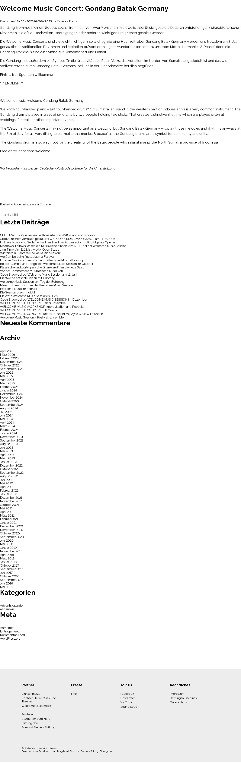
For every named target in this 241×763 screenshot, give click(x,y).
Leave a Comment (41, 204)
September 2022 (12, 472)
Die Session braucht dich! (17, 292)
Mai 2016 (6, 587)
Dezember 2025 (11, 362)
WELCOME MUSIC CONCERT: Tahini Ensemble (33, 303)
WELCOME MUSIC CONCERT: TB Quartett (30, 310)
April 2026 (7, 351)
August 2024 (9, 408)
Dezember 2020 (11, 526)
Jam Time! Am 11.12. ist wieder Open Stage (29, 249)
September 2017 (11, 569)
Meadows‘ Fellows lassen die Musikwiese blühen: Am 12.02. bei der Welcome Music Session (63, 246)
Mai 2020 (6, 544)
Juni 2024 (6, 415)
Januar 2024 (8, 433)
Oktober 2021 (9, 505)
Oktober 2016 (9, 576)
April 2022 (7, 487)
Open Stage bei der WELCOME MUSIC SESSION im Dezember (43, 299)
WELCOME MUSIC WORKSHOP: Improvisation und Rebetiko (42, 307)
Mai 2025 (6, 376)
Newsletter (127, 698)
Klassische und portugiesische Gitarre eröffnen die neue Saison (43, 267)
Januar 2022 (8, 494)
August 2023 (9, 444)
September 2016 (11, 580)
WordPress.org (10, 638)
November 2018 (11, 551)
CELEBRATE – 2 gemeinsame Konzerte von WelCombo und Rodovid (48, 235)
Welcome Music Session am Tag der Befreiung (32, 281)
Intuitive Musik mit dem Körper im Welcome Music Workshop (42, 260)
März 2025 (7, 383)
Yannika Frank (67, 21)
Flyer (74, 693)
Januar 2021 (8, 522)
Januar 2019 (8, 547)
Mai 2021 (6, 508)
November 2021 (11, 501)
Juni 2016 (6, 583)
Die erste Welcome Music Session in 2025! (29, 296)
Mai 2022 (6, 483)
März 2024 (7, 426)
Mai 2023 (6, 451)
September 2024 (12, 405)
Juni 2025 (6, 372)
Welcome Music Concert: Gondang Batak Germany (84, 8)
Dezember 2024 (11, 394)
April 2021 (7, 512)
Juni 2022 (6, 480)
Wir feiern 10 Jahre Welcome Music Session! (30, 253)
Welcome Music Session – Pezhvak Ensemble (32, 317)
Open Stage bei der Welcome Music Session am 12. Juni (38, 274)
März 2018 (7, 558)
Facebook (127, 693)
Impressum (177, 693)
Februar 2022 (9, 490)
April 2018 (7, 555)
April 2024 (7, 422)
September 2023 (12, 440)
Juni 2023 (6, 447)
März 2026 (7, 354)
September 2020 (12, 537)
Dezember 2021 (11, 497)
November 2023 (11, 437)
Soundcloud (128, 706)
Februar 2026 (9, 358)
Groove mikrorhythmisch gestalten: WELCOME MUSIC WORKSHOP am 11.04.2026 (57, 239)
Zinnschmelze (31, 693)
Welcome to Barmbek (36, 706)
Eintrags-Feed (10, 631)
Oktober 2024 (9, 401)
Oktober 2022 (9, 469)
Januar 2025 (8, 390)
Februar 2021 (9, 519)
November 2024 (11, 397)
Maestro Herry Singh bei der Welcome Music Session (36, 285)
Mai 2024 (6, 419)
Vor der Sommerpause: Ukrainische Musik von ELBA (36, 271)
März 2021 (7, 515)
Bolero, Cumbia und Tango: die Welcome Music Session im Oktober (46, 264)
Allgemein (21, 204)
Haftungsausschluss (183, 698)
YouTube (126, 702)
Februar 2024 (9, 430)
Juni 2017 (6, 573)
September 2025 (12, 369)
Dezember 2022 (11, 465)
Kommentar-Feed (12, 635)
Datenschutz (178, 702)
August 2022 (9, 476)
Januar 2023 (8, 462)
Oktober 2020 (10, 533)
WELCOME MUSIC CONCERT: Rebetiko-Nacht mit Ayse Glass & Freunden (51, 314)
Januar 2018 (8, 562)
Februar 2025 (9, 387)
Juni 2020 (7, 540)
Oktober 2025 (9, 365)
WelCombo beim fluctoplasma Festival (27, 256)
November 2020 (11, 530)
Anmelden (7, 628)
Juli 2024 (6, 412)
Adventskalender (12, 605)
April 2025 (7, 380)
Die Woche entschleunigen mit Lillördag (27, 278)
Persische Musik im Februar (18, 289)
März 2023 (7, 458)
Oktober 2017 (9, 565)
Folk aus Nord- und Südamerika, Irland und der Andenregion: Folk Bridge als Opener (57, 242)
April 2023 (7, 455)
